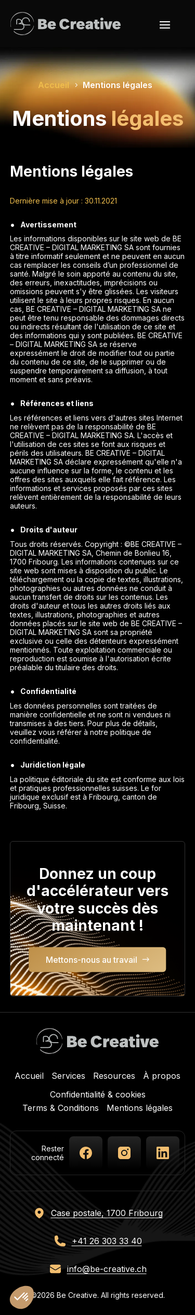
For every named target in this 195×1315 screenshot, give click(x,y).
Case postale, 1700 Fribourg (107, 1213)
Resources (114, 1076)
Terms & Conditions (60, 1108)
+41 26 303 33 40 (107, 1241)
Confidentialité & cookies (98, 1094)
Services (68, 1076)
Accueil (29, 1076)
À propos (161, 1076)
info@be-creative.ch (107, 1269)
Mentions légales (140, 1108)
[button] (21, 1297)
